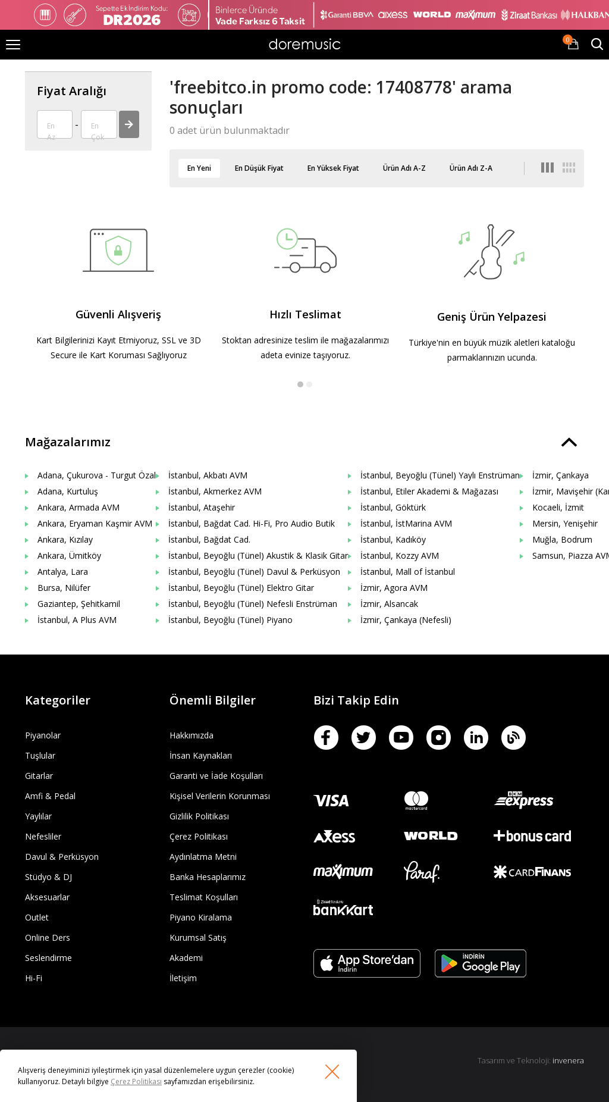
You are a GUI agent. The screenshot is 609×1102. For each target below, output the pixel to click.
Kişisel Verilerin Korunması (219, 796)
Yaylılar (38, 816)
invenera (568, 1060)
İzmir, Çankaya (560, 475)
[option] (118, 299)
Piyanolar (43, 735)
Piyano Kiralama (200, 917)
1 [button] (300, 384)
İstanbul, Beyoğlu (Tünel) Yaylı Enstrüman (440, 475)
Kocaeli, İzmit (558, 507)
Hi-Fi (33, 978)
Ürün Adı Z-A (471, 168)
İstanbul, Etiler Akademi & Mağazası (429, 491)
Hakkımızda (191, 735)
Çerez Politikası (198, 836)
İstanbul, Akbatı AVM (207, 475)
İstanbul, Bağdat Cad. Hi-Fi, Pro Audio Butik (251, 523)
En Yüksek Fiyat (333, 168)
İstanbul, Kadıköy (393, 539)
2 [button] (309, 384)
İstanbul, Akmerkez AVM (215, 491)
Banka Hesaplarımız (207, 876)
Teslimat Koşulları (203, 897)
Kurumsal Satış (198, 937)
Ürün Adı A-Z (404, 168)
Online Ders (47, 937)
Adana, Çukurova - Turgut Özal (96, 475)
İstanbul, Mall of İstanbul (407, 571)
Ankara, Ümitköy (69, 555)
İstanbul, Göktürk (393, 507)
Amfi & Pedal (50, 796)
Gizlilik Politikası (199, 816)
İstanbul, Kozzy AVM (399, 555)
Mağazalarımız (68, 442)
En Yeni (199, 168)
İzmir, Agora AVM (394, 587)
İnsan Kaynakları (200, 755)
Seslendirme (48, 957)
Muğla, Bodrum (562, 539)
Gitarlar (39, 775)
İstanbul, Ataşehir (201, 507)
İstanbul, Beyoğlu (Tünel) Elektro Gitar (241, 587)
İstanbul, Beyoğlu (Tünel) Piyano (230, 619)
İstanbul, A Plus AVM (77, 619)
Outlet (37, 917)
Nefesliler (43, 836)
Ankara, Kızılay (65, 539)
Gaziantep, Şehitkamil (78, 603)
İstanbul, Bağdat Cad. (209, 539)
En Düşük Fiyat (259, 168)
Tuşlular (40, 755)
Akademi (186, 957)
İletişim (183, 978)
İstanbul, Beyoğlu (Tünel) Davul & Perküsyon (254, 571)
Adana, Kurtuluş (67, 491)
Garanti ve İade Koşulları (216, 775)
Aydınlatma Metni (203, 856)
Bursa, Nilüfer (63, 587)
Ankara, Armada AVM (78, 507)
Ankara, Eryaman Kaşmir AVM (94, 523)
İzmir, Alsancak (389, 603)
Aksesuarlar (47, 897)
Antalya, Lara (62, 571)
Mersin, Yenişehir (565, 523)
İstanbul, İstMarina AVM (406, 523)
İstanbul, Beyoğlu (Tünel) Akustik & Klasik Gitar (258, 555)
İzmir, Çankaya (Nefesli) (405, 619)
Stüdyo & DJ (48, 876)
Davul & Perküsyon (62, 856)
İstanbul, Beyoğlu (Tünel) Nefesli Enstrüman (252, 603)
